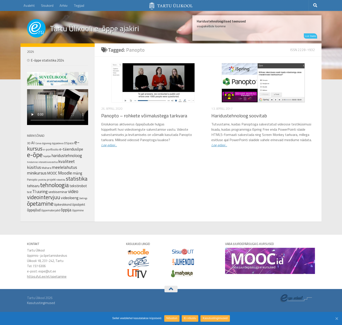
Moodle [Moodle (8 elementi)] (65, 172)
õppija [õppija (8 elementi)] (66, 209)
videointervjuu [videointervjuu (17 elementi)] (43, 197)
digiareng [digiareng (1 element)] (46, 143)
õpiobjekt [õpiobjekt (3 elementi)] (78, 204)
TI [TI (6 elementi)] (34, 191)
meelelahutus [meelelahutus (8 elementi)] (64, 167)
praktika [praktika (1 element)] (42, 179)
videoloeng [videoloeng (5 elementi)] (70, 198)
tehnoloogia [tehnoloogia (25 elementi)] (54, 185)
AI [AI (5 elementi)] (33, 143)
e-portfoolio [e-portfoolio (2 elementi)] (51, 149)
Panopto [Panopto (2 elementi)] (32, 179)
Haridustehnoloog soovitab (239, 115)
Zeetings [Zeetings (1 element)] (83, 198)
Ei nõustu (190, 318)
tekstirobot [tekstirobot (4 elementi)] (78, 185)
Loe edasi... (109, 145)
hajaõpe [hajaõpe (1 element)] (47, 156)
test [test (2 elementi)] (29, 192)
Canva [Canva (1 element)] (38, 143)
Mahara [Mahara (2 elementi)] (46, 168)
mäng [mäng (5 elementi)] (77, 173)
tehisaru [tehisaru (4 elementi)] (33, 185)
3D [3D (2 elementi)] (29, 143)
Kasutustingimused (41, 302)
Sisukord (47, 5)
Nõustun (171, 318)
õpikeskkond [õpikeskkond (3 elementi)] (63, 204)
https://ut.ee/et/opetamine (47, 276)
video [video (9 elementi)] (73, 191)
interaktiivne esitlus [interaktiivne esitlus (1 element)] (48, 162)
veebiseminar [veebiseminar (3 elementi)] (57, 191)
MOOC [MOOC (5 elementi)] (52, 173)
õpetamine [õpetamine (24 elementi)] (40, 203)
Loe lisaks (310, 36)
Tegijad (79, 5)
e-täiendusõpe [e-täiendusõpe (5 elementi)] (71, 149)
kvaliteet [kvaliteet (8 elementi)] (66, 161)
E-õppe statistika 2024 (47, 60)
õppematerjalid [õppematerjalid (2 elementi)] (50, 210)
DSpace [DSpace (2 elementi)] (69, 143)
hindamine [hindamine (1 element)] (32, 162)
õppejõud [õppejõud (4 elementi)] (34, 210)
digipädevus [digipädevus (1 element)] (57, 143)
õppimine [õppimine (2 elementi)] (78, 210)
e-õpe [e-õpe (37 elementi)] (35, 154)
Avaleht (29, 5)
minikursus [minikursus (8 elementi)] (36, 172)
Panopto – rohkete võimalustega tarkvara (144, 115)
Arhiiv (64, 5)
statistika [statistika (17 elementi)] (76, 178)
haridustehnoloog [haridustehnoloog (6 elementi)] (66, 155)
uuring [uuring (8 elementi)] (42, 191)
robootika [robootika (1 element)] (60, 179)
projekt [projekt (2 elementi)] (51, 179)
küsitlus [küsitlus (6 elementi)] (34, 167)
